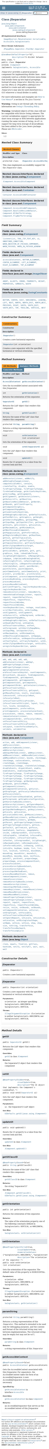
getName (31, 820)
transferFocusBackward (14, 928)
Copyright (5, 1436)
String (6, 413)
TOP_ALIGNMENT (27, 265)
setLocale (26, 918)
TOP (16, 308)
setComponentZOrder (12, 719)
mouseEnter (19, 853)
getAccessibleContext (32, 382)
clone (5, 944)
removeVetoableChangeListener (17, 595)
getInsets (40, 522)
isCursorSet (34, 833)
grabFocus (7, 553)
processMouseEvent (12, 582)
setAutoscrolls (10, 615)
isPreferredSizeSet (12, 846)
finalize (22, 944)
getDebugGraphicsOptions (15, 515)
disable (22, 486)
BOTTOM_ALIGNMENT (31, 260)
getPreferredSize (30, 533)
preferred (22, 1247)
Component (29, 203)
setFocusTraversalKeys (14, 625)
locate (12, 706)
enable (31, 486)
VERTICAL (35, 308)
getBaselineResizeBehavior (16, 502)
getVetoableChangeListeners (16, 548)
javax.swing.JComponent (24, 30)
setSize (15, 923)
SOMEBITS (19, 284)
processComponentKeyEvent (32, 576)
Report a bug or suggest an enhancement (18, 1420)
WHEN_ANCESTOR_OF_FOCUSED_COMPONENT (20, 244)
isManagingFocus (36, 556)
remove (20, 714)
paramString (28, 424)
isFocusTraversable (26, 838)
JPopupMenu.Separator (14, 49)
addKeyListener (35, 753)
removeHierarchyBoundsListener (18, 882)
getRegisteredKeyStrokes (15, 535)
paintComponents (10, 708)
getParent (7, 822)
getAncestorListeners (28, 496)
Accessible (9, 42)
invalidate (35, 693)
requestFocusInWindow (13, 602)
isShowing (28, 846)
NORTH (18, 303)
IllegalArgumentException (17, 1014)
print (43, 571)
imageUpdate (32, 830)
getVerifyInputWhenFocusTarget (18, 546)
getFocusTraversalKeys (14, 688)
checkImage (40, 758)
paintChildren (9, 569)
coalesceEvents (22, 761)
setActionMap (31, 610)
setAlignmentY (25, 613)
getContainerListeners (35, 685)
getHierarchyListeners (14, 804)
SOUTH (23, 305)
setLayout (7, 727)
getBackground (30, 781)
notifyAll (26, 947)
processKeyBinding (12, 579)
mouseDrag (7, 853)
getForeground (9, 799)
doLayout (21, 675)
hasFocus (20, 830)
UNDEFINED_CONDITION (13, 241)
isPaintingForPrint (12, 561)
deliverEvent (9, 675)
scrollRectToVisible (13, 610)
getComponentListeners (14, 786)
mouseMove (7, 856)
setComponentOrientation (15, 910)
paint (22, 566)
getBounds (7, 504)
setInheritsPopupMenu (28, 628)
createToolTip (9, 486)
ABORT (5, 281)
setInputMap (8, 631)
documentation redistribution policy (19, 1443)
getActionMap (9, 494)
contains (28, 484)
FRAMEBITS (31, 281)
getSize (6, 538)
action (6, 742)
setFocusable (24, 913)
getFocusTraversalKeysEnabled (17, 797)
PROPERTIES (8, 284)
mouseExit (31, 853)
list (41, 703)
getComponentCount (12, 683)
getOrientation (29, 393)
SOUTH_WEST (8, 308)
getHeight (37, 517)
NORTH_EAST (28, 303)
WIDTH (28, 284)
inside (6, 833)
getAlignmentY (9, 496)
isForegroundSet (22, 840)
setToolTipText (10, 641)
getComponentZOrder (12, 685)
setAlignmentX (9, 613)
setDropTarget (9, 913)
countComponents (38, 672)
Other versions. (27, 1430)
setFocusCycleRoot (32, 719)
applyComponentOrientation (16, 670)
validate (7, 729)
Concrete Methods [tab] (12, 370)
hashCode (7, 947)
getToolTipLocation (21, 538)
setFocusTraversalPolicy (15, 721)
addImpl (29, 662)
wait (35, 947)
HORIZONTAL (31, 300)
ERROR (22, 281)
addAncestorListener (13, 478)
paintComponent (25, 569)
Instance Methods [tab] (29, 366)
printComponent (10, 576)
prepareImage (31, 858)
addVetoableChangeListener (16, 481)
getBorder (35, 502)
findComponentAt (36, 675)
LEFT (5, 303)
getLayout (33, 690)
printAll (7, 574)
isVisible (7, 848)
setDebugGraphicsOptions (15, 620)
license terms (28, 3)
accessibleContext (12, 260)
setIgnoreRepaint (11, 918)
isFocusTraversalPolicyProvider (18, 701)
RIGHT (15, 305)
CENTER (14, 300)
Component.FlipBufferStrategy (17, 216)
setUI (24, 447)
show (33, 923)
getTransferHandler (34, 543)
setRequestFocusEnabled (33, 638)
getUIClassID (28, 413)
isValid (38, 846)
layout (34, 703)
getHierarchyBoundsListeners (17, 802)
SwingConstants (22, 42)
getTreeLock (21, 828)
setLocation (39, 918)
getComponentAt (10, 680)
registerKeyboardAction (34, 587)
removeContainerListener (15, 716)
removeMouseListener (32, 889)
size (5, 926)
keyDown (18, 848)
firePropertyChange (12, 489)
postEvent (18, 858)
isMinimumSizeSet (30, 843)
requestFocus (9, 600)
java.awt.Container (17, 28)
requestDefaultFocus (22, 597)
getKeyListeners (36, 809)
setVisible (40, 643)
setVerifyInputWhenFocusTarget (18, 643)
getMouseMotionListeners (15, 817)
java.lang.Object (9, 24)
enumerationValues (26, 1252)
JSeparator (27, 13)
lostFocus (24, 851)
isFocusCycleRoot (25, 695)
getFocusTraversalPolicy (15, 690)
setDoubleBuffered (12, 623)
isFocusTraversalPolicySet (16, 703)
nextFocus (34, 856)
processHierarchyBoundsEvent (17, 866)
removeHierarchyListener (15, 884)
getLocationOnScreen (13, 815)
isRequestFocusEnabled (30, 564)
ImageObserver (10, 39)
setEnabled (28, 623)
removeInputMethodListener (16, 887)
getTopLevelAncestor (13, 543)
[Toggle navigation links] (3, 8)
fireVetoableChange (12, 491)
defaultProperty (20, 54)
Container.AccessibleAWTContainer (19, 195)
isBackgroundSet (19, 833)
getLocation (34, 525)
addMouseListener (11, 755)
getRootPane (34, 535)
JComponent (15, 65)
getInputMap (31, 520)
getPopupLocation (11, 533)
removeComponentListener (15, 876)
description (18, 57)
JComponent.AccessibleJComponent (19, 181)
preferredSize (27, 708)
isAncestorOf (9, 695)
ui (38, 239)
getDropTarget (9, 791)
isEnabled (23, 835)
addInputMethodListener (14, 753)
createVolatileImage (13, 766)
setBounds (24, 907)
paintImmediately (11, 571)
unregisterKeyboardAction (15, 646)
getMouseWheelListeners (14, 820)
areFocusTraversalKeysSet (15, 672)
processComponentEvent (28, 861)
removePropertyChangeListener (17, 897)
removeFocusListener (13, 879)
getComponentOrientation (15, 789)
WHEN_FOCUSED (9, 246)
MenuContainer (25, 39)
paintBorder (32, 566)
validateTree (19, 729)
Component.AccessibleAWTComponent (19, 208)
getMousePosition (11, 693)
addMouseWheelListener (14, 758)
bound (20, 1163)
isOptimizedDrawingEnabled (26, 558)
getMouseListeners (33, 815)
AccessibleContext (12, 382)
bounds (30, 758)
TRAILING (25, 308)
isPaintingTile (10, 564)
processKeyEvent (30, 579)
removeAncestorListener (14, 592)
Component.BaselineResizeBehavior (19, 211)
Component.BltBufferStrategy (17, 213)
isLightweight (39, 840)
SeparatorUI (8, 402)
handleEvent (8, 830)
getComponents (29, 683)
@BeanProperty (9, 1080)
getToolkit (8, 828)
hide (16, 553)
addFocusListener (11, 745)
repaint (37, 595)
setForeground (9, 628)
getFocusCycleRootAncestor (31, 791)
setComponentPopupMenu (14, 618)
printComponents (10, 711)
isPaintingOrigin (32, 561)
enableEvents (9, 771)
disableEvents (9, 768)
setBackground (26, 615)
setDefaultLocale (37, 620)
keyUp (26, 848)
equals (13, 944)
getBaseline (25, 499)
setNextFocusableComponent (16, 636)
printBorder (19, 574)
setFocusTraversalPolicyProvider (19, 724)
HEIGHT (41, 281)
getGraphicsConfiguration (31, 799)
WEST (43, 308)
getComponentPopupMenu (14, 509)
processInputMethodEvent (15, 871)
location (13, 851)
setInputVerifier (24, 631)
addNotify (29, 478)
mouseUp (18, 856)
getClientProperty (23, 504)
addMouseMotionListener (33, 755)
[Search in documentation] (40, 13)
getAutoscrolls (10, 499)
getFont (37, 797)
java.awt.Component (14, 26)
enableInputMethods (26, 771)
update (33, 646)
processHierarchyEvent (14, 869)
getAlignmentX (24, 494)
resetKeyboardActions (13, 607)
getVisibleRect (10, 551)
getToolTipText (10, 540)
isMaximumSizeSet (11, 843)
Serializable (39, 39)
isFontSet (7, 840)
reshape (29, 607)
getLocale (7, 812)
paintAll (7, 858)
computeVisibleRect (12, 484)
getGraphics (25, 517)
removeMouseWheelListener (15, 895)
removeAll (39, 714)
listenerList (9, 239)
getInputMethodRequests (14, 809)
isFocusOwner (9, 838)
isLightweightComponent (14, 556)
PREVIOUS (7, 305)
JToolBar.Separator (34, 49)
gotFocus (33, 828)
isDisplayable (9, 835)
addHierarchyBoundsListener (16, 748)
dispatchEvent (25, 768)
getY (38, 551)
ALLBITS (13, 281)
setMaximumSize (10, 633)
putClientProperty (12, 587)
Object (24, 939)
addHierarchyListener (13, 750)
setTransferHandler (28, 641)
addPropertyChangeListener (16, 665)
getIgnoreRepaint (35, 804)
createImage (8, 763)
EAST (21, 300)
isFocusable (35, 835)
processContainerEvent (31, 711)
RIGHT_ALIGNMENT (10, 265)
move (26, 856)
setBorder (40, 615)
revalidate (40, 607)
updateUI (26, 458)
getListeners (20, 525)
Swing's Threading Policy (27, 106)
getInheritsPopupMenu (13, 520)
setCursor (33, 910)
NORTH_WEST (40, 303)
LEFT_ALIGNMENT (29, 262)
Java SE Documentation (17, 1424)
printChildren (33, 574)
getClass (33, 944)
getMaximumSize (10, 528)
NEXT (11, 303)
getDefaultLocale (37, 515)
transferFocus (26, 926)
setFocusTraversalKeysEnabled (17, 915)
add (4, 659)
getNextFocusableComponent (16, 530)
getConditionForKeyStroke (15, 512)
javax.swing (13, 13)
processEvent (9, 714)
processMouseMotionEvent (15, 584)
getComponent (27, 677)
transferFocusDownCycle (25, 727)
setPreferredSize (11, 638)
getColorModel (21, 784)
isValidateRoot (10, 566)
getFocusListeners (12, 794)
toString (13, 926)
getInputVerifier (24, 522)
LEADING (42, 300)
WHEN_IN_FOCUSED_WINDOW (28, 246)
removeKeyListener (12, 889)
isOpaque (7, 558)
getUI (24, 402)
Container (28, 190)
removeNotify (34, 592)
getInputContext (10, 807)
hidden (20, 1080)
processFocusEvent (12, 864)
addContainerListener (13, 662)
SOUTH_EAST (33, 305)
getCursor (33, 789)
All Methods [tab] (9, 366)
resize (6, 907)
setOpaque (35, 636)
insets (25, 693)
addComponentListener (26, 742)
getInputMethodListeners (33, 807)
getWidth (23, 551)
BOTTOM (6, 300)
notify (16, 947)
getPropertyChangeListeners (27, 822)
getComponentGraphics (13, 507)
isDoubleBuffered (29, 553)
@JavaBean (6, 54)
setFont (30, 625)
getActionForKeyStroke (35, 491)
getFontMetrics (10, 517)
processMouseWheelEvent (14, 874)
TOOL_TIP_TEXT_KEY (26, 239)
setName (6, 923)
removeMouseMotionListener (16, 892)
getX (32, 551)
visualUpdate (23, 1082)
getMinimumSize (26, 528)
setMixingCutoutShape (26, 920)
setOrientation (29, 435)
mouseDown (35, 851)
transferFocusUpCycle (13, 931)
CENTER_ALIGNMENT (11, 262)
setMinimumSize (26, 633)
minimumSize (23, 706)
